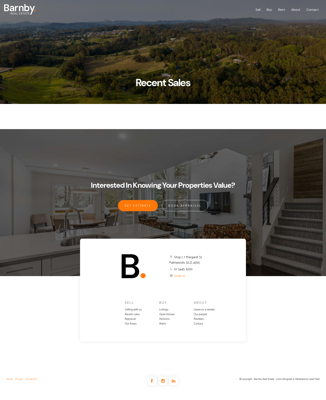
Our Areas (131, 323)
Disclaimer (31, 379)
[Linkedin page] (173, 381)
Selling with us (133, 309)
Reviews (199, 318)
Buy (269, 10)
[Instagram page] (163, 381)
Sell (258, 10)
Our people (200, 314)
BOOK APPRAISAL (184, 205)
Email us (179, 275)
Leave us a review (204, 309)
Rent (281, 10)
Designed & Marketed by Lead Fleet (301, 379)
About (295, 10)
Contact (312, 10)
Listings (163, 309)
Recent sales (132, 314)
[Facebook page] (153, 381)
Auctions (164, 318)
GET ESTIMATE (138, 205)
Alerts (162, 323)
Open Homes (167, 314)
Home (9, 379)
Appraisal (130, 318)
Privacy (19, 379)
